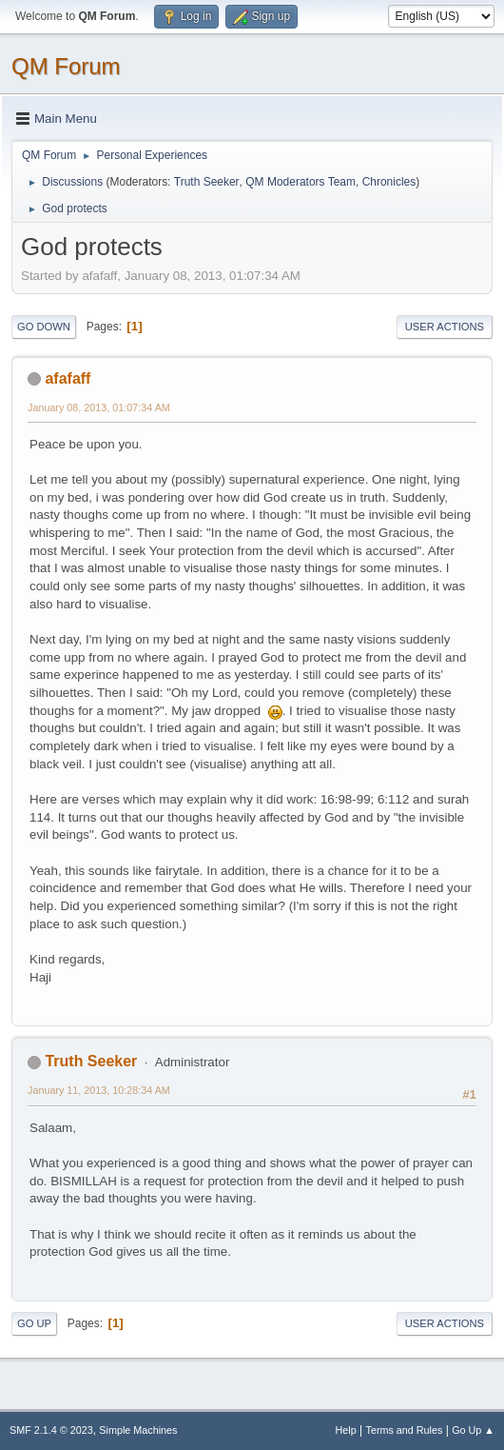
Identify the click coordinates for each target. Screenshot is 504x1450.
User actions (444, 326)
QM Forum (66, 66)
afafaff (67, 378)
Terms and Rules (404, 1430)
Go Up (34, 1323)
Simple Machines (138, 1430)
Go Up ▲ (473, 1430)
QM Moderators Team (300, 182)
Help (346, 1430)
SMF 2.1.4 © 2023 (51, 1430)
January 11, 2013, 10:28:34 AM (99, 1090)
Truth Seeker (207, 182)
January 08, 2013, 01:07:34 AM (99, 407)
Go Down (43, 326)
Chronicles (389, 182)
